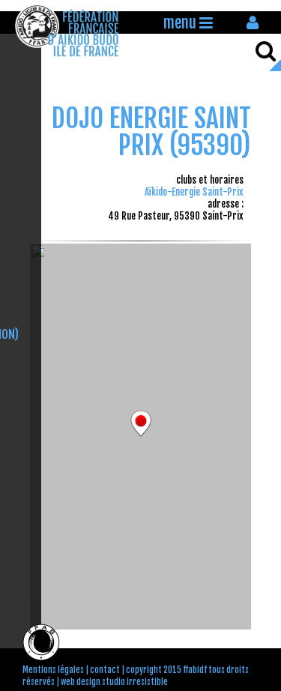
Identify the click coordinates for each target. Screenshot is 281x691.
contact (105, 670)
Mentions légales (53, 670)
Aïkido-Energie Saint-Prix (194, 192)
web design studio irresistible (114, 682)
